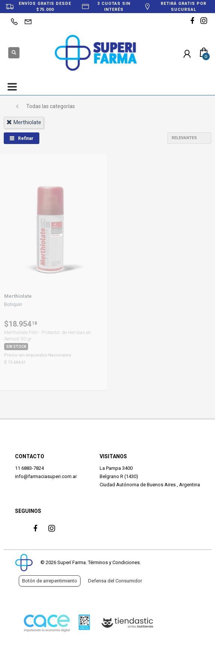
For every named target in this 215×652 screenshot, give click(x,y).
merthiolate (23, 122)
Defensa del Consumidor (115, 581)
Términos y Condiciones (114, 562)
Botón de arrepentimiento (49, 581)
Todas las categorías (50, 106)
